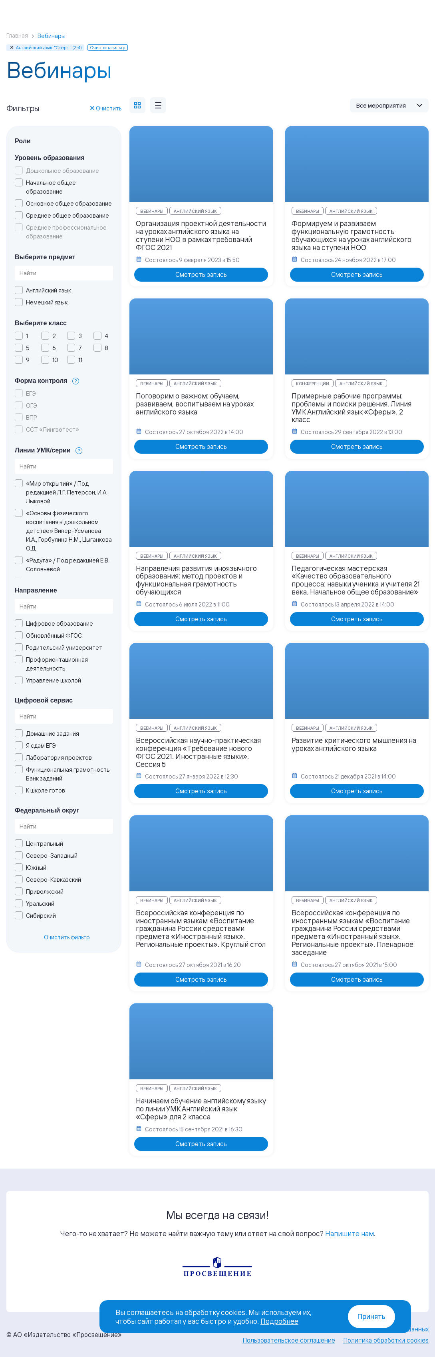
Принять (371, 1316)
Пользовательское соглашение (288, 1340)
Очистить (105, 108)
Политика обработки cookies (386, 1340)
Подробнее (279, 1321)
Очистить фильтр (67, 937)
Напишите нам (349, 1233)
